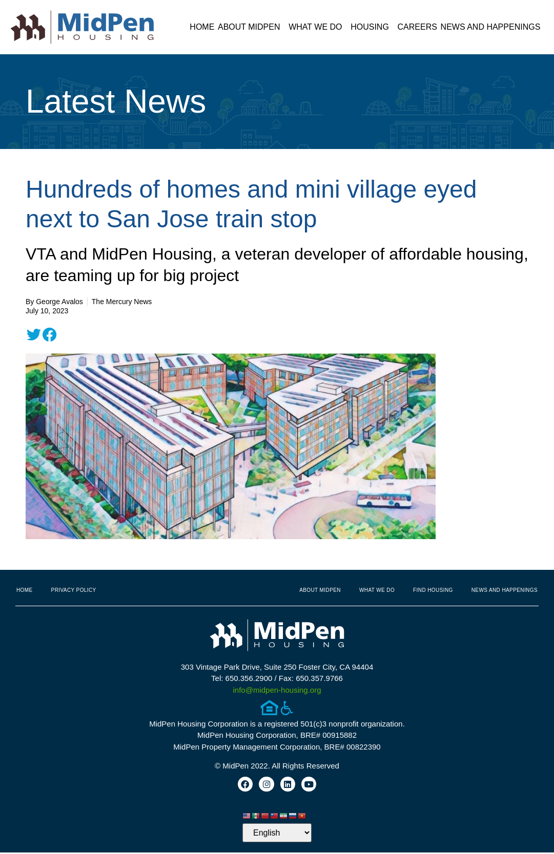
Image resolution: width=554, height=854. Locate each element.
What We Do (318, 27)
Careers (417, 27)
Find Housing (433, 590)
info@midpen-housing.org (277, 690)
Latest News (116, 101)
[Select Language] (277, 834)
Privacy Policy (73, 590)
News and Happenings (493, 27)
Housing (372, 27)
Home (202, 27)
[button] (34, 335)
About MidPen (251, 27)
